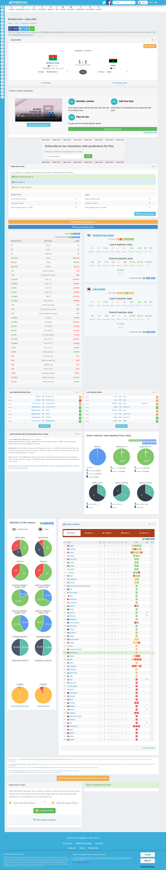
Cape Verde (73, 626)
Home (11, 8)
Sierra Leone (73, 673)
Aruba (71, 576)
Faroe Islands (73, 592)
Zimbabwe (72, 632)
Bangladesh (73, 619)
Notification (150, 46)
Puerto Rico (72, 559)
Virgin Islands (73, 686)
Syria (70, 679)
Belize (71, 699)
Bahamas (72, 713)
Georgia (71, 556)
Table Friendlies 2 (73, 524)
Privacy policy (93, 848)
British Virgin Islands (75, 716)
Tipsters (42, 8)
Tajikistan (72, 582)
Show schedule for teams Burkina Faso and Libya (83, 778)
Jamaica (71, 566)
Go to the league (149, 748)
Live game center (121, 83)
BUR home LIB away (149, 440)
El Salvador (72, 669)
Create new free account (113, 129)
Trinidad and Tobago (75, 649)
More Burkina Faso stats (20, 706)
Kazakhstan (72, 579)
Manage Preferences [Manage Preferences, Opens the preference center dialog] (147, 866)
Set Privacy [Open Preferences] (99, 843)
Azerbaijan (72, 549)
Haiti (70, 589)
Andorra (71, 552)
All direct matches (135, 440)
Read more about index (146, 214)
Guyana (71, 562)
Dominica (72, 719)
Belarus (71, 546)
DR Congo (72, 616)
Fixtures (90, 8)
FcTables (82, 838)
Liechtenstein (73, 726)
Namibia (71, 739)
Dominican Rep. (74, 639)
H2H (56, 8)
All (72, 233)
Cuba (71, 676)
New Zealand (73, 693)
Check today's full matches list (83, 222)
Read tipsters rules (150, 132)
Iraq (70, 723)
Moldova (71, 656)
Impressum (72, 848)
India (70, 659)
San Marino (72, 666)
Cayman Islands (74, 622)
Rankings (80, 8)
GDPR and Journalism (84, 843)
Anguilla (71, 636)
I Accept (147, 854)
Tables (51, 8)
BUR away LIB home (149, 443)
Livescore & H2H (22, 8)
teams (63, 8)
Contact (82, 848)
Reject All (147, 860)
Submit (88, 156)
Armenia (71, 642)
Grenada (72, 696)
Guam (71, 729)
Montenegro (73, 599)
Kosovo (71, 609)
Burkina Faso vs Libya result (22, 35)
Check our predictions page (83, 227)
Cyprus (71, 572)
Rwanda (71, 612)
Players (71, 8)
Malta (71, 596)
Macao (72, 689)
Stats (33, 8)
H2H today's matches (46, 820)
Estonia (71, 736)
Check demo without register (38, 125)
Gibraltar (72, 569)
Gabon (71, 662)
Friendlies (78, 51)
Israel (71, 646)
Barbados (72, 706)
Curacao (71, 629)
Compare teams (44, 810)
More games (44, 426)
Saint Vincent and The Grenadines (79, 586)
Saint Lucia (72, 683)
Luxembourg (73, 602)
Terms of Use (67, 843)
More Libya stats (43, 706)
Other (99, 8)
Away (78, 237)
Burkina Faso (73, 652)
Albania (71, 733)
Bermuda (72, 703)
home (10, 23)
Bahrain (71, 709)
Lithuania (72, 606)
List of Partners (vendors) (81, 862)
